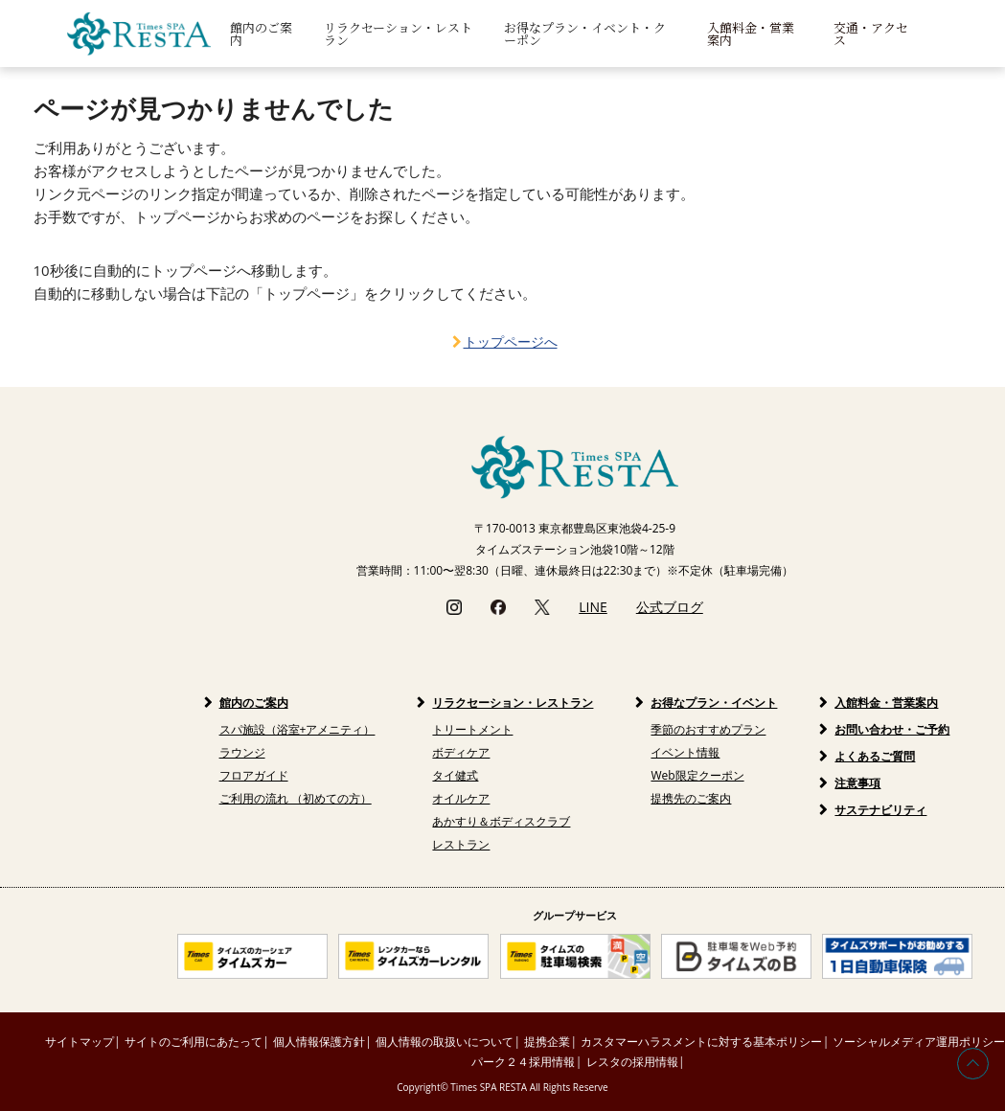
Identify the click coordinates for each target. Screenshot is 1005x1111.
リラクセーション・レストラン (512, 702)
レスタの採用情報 (632, 1062)
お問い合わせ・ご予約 (891, 729)
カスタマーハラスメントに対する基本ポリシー (701, 1041)
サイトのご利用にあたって (194, 1041)
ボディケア (461, 752)
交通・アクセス (871, 33)
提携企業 (547, 1041)
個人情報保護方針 (319, 1041)
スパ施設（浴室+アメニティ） (297, 729)
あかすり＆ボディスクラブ (501, 821)
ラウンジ (242, 752)
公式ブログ (669, 607)
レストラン (461, 844)
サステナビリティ (880, 810)
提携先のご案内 (691, 798)
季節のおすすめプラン (708, 729)
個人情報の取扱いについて (445, 1041)
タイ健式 (455, 775)
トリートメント (472, 729)
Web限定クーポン (697, 775)
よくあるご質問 (874, 756)
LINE (593, 607)
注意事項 (857, 783)
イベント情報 (685, 752)
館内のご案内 (253, 702)
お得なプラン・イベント (714, 702)
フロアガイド (253, 775)
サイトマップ (79, 1041)
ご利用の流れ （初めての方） (295, 798)
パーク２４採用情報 (523, 1062)
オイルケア (461, 798)
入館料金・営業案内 (750, 33)
